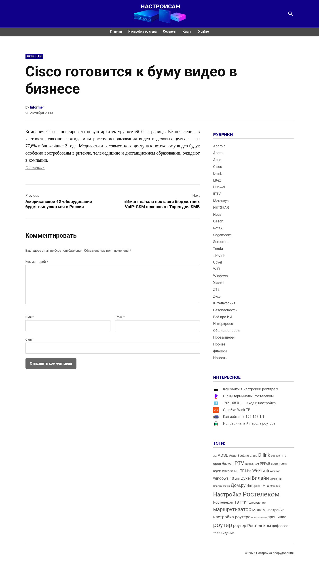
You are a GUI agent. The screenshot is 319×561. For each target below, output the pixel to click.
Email (120, 317)
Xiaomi (218, 283)
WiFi (216, 269)
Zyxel (217, 296)
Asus (217, 160)
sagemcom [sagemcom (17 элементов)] (279, 463)
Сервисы (169, 31)
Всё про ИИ (222, 317)
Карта (187, 31)
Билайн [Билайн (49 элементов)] (260, 478)
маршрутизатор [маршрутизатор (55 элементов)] (232, 510)
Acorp (218, 153)
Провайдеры (224, 337)
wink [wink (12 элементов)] (237, 478)
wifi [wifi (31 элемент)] (266, 470)
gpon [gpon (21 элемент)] (217, 464)
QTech (218, 221)
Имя (29, 317)
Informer (37, 107)
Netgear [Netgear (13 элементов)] (249, 463)
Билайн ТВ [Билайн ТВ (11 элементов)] (276, 478)
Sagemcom (222, 235)
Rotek (217, 228)
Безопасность (225, 310)
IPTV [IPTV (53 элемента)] (238, 463)
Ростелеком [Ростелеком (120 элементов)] (261, 494)
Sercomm (221, 242)
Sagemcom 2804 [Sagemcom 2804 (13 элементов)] (223, 471)
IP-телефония (224, 303)
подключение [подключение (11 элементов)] (258, 517)
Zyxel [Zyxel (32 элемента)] (246, 478)
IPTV (217, 194)
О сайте (203, 31)
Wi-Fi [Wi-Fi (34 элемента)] (257, 470)
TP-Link (219, 255)
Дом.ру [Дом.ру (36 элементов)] (238, 485)
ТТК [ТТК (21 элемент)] (243, 502)
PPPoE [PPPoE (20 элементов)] (265, 464)
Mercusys (221, 201)
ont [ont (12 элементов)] (257, 464)
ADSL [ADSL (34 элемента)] (223, 455)
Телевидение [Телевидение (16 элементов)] (256, 502)
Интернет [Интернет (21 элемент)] (254, 486)
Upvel (217, 262)
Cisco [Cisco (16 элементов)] (253, 455)
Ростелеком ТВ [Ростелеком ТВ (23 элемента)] (226, 502)
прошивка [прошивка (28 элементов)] (277, 517)
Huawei (219, 187)
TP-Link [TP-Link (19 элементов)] (245, 471)
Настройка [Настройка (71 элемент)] (227, 494)
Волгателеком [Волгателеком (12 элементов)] (221, 486)
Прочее (219, 344)
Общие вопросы (226, 331)
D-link (217, 173)
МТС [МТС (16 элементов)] (266, 486)
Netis (217, 214)
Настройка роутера (142, 31)
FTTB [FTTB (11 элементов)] (283, 455)
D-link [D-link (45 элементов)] (264, 455)
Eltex (217, 180)
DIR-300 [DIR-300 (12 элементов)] (275, 455)
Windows (220, 276)
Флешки (220, 351)
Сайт (29, 339)
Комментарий (36, 262)
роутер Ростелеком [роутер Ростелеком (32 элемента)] (252, 525)
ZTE (216, 289)
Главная (116, 31)
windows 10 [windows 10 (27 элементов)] (223, 478)
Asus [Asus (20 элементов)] (233, 456)
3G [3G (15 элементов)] (215, 455)
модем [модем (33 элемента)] (259, 509)
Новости (34, 56)
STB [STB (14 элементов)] (236, 471)
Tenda (218, 249)
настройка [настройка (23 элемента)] (275, 510)
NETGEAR (221, 207)
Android (219, 146)
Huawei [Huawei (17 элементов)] (227, 463)
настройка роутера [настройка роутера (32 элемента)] (232, 516)
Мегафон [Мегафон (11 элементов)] (275, 486)
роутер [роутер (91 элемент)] (222, 525)
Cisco (217, 167)
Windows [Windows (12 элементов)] (275, 471)
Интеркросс (223, 324)
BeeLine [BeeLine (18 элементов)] (243, 456)
